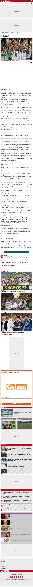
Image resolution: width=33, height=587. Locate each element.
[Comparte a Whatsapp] (1, 36)
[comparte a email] (8, 36)
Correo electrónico (5, 397)
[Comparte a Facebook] (4, 36)
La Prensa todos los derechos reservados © (16, 572)
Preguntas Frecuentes (19, 581)
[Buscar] (31, 3)
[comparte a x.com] (6, 36)
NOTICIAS (3, 561)
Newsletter (29, 579)
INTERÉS (2, 563)
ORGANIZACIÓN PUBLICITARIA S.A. (16, 574)
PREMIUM (3, 564)
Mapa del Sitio (11, 581)
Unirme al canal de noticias (17, 251)
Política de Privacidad (13, 579)
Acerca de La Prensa (4, 579)
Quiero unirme (16, 403)
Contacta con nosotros (22, 579)
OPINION (2, 566)
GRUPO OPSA (3, 568)
